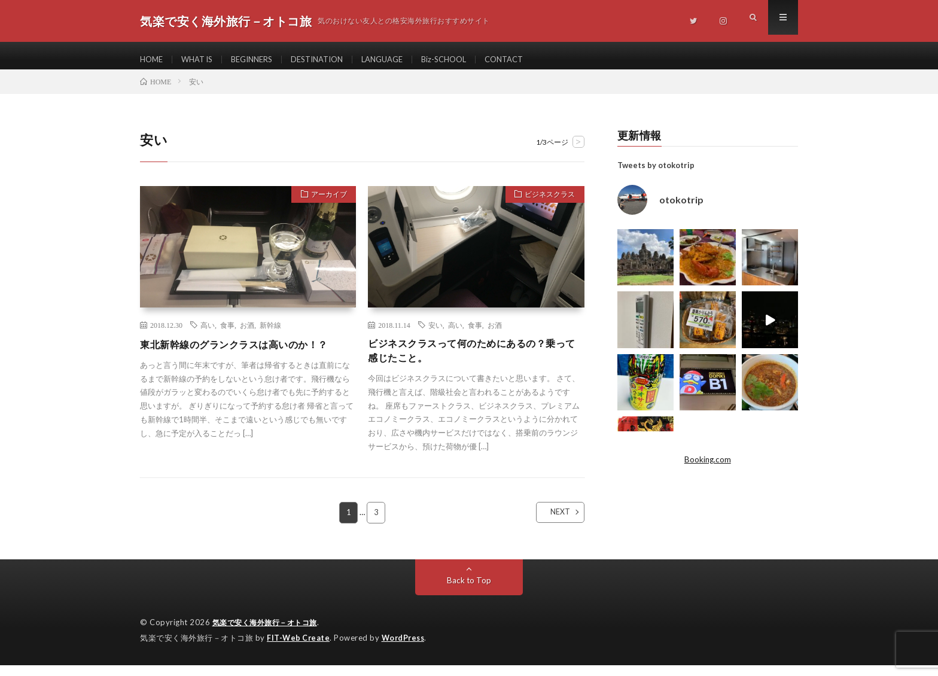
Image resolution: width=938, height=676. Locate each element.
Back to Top (469, 592)
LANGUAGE (402, 59)
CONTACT (532, 59)
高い (207, 333)
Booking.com (708, 468)
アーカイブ (324, 204)
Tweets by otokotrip (656, 173)
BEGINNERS (260, 59)
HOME (152, 59)
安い (435, 333)
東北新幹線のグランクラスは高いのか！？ (245, 352)
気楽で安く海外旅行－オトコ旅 (268, 634)
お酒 (247, 333)
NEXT (550, 524)
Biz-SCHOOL (468, 59)
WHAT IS (201, 59)
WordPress (406, 649)
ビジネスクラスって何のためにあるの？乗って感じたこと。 (473, 360)
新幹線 (270, 333)
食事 (227, 333)
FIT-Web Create (299, 649)
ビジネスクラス (545, 204)
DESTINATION (332, 59)
